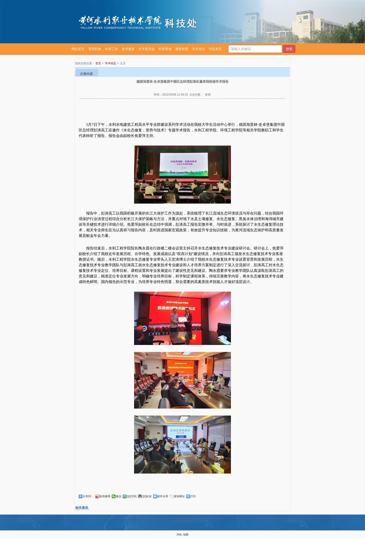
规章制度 (181, 49)
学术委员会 (147, 49)
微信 (118, 496)
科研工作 (111, 49)
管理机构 (94, 49)
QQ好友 (147, 496)
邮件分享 (162, 496)
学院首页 (215, 49)
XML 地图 (182, 534)
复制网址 (179, 496)
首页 (98, 63)
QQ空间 (132, 496)
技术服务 (128, 49)
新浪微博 (104, 496)
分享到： (88, 496)
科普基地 (165, 49)
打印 (193, 496)
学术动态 (198, 49)
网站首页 (77, 49)
